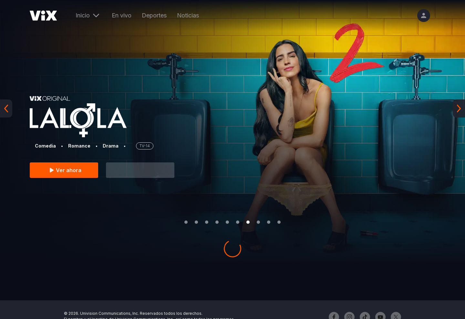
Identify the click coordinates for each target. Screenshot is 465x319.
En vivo (121, 15)
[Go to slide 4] (217, 222)
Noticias (188, 15)
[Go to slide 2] (196, 222)
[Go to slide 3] (206, 222)
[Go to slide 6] (237, 222)
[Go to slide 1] (186, 222)
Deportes (154, 15)
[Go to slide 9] (268, 222)
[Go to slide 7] (248, 222)
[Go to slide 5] (227, 222)
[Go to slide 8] (258, 222)
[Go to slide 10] (279, 222)
